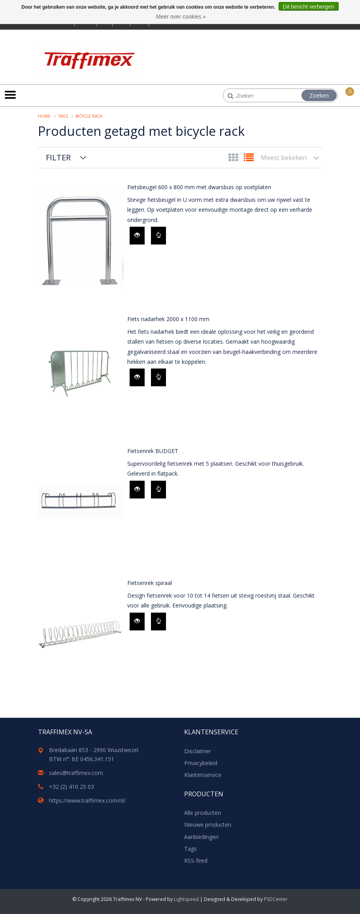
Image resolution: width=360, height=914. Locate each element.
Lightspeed (186, 899)
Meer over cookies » (181, 16)
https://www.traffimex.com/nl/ (87, 800)
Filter (58, 157)
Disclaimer (197, 751)
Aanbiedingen (201, 837)
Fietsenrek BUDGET (152, 451)
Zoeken (319, 95)
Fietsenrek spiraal (149, 583)
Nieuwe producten (207, 824)
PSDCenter (276, 899)
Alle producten (202, 812)
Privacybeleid (200, 763)
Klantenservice (202, 775)
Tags (63, 116)
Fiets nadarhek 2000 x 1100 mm (168, 319)
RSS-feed (195, 860)
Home (44, 116)
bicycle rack (88, 116)
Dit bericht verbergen (308, 7)
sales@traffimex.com (76, 773)
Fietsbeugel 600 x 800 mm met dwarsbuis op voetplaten (199, 187)
